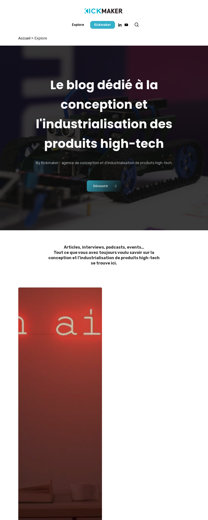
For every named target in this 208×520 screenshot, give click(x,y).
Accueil (24, 38)
